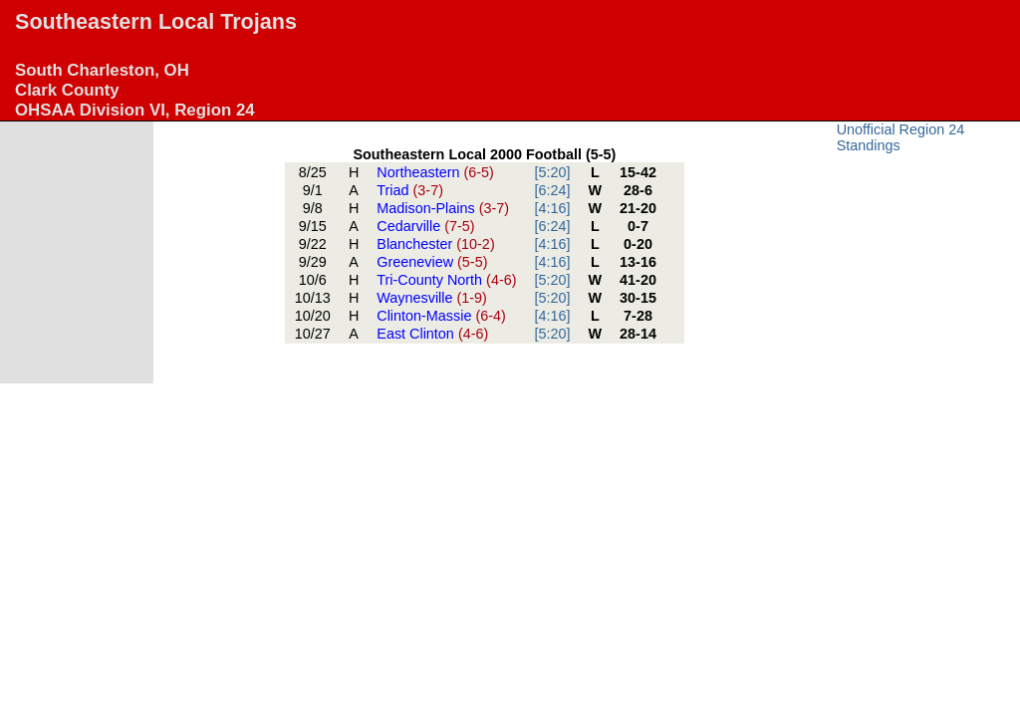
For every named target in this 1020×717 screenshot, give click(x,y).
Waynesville (432, 298)
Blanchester (435, 244)
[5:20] (553, 172)
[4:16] (553, 208)
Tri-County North (446, 280)
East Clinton (432, 334)
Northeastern (435, 172)
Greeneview (432, 262)
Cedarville (425, 226)
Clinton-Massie (441, 316)
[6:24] (553, 190)
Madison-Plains (443, 208)
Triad (410, 190)
